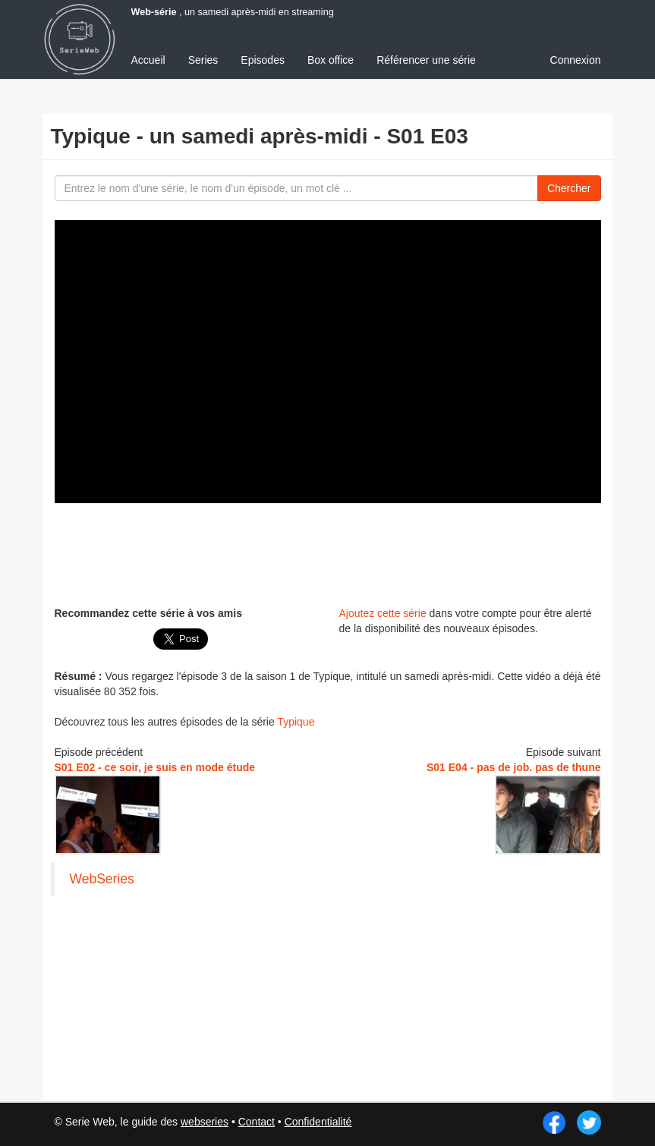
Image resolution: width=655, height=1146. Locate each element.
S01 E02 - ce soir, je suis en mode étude (155, 767)
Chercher (569, 188)
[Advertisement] (331, 552)
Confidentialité (318, 1122)
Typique (295, 722)
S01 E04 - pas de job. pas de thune (514, 767)
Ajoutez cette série (383, 613)
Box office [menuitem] (330, 60)
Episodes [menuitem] (263, 60)
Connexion (575, 60)
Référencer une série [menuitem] (426, 60)
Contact (256, 1122)
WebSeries (102, 878)
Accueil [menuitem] (148, 60)
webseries (204, 1122)
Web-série (154, 12)
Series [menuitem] (203, 60)
